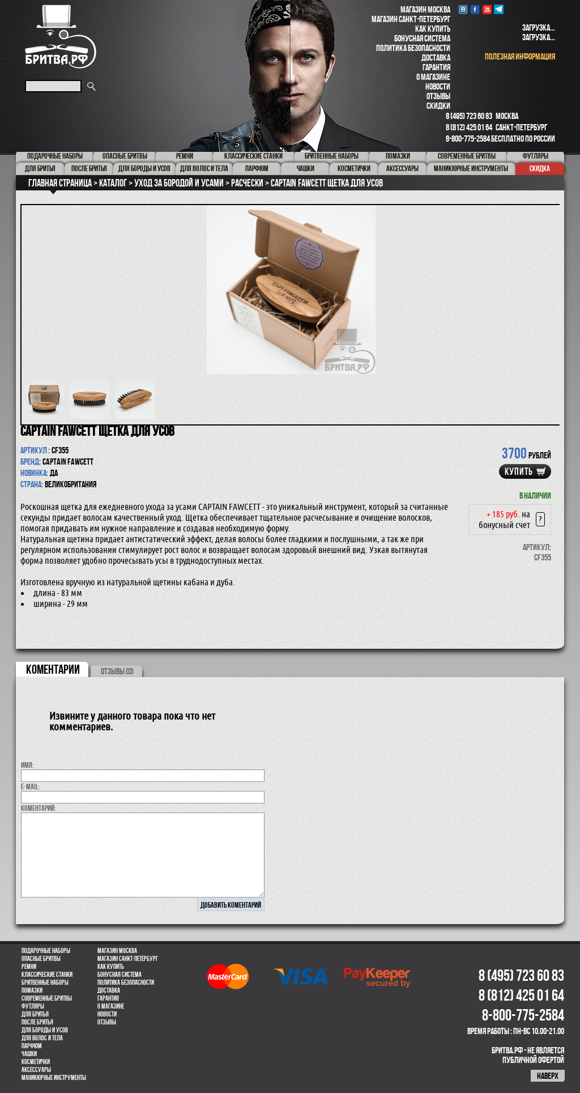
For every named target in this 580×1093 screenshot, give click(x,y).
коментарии (53, 669)
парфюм (32, 1046)
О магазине (433, 77)
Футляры (33, 1006)
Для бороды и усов (45, 1030)
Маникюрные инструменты (54, 1078)
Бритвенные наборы (45, 982)
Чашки (29, 1054)
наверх (547, 1076)
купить (519, 471)
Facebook (475, 9)
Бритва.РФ (60, 37)
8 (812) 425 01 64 (469, 127)
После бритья (37, 1022)
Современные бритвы (47, 998)
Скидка (540, 168)
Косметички (36, 1062)
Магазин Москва (425, 9)
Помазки (32, 990)
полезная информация (520, 56)
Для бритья (35, 1014)
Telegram (499, 9)
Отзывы (438, 96)
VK (463, 9)
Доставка (435, 57)
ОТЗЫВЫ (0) (117, 671)
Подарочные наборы (46, 951)
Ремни (29, 967)
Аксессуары (36, 1070)
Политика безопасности (413, 48)
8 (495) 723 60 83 (469, 116)
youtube (487, 9)
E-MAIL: (30, 786)
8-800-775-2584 (468, 138)
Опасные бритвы (41, 959)
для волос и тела (42, 1038)
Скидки (438, 105)
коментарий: (38, 808)
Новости (437, 86)
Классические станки (47, 975)
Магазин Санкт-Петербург (411, 19)
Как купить (432, 28)
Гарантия (436, 67)
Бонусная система (422, 38)
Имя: (27, 764)
